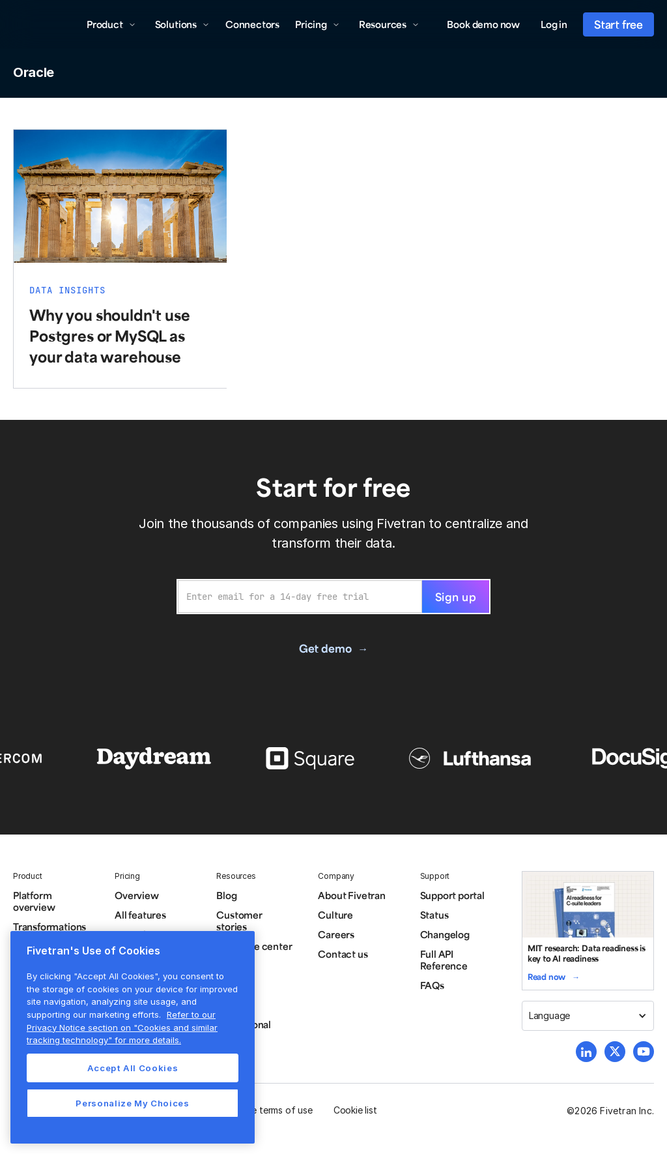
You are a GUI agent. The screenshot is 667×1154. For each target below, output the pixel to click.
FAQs (432, 985)
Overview (136, 895)
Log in (554, 24)
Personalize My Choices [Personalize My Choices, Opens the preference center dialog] (132, 1103)
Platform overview (34, 901)
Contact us (342, 954)
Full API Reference (444, 959)
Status (434, 915)
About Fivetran (351, 895)
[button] (111, 24)
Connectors (252, 24)
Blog (226, 895)
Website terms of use (268, 1110)
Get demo (325, 648)
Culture (335, 915)
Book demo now (483, 24)
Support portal (452, 895)
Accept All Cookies (132, 1068)
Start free (618, 24)
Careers (336, 934)
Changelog (445, 934)
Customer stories (239, 920)
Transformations (49, 926)
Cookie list (355, 1110)
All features (140, 915)
